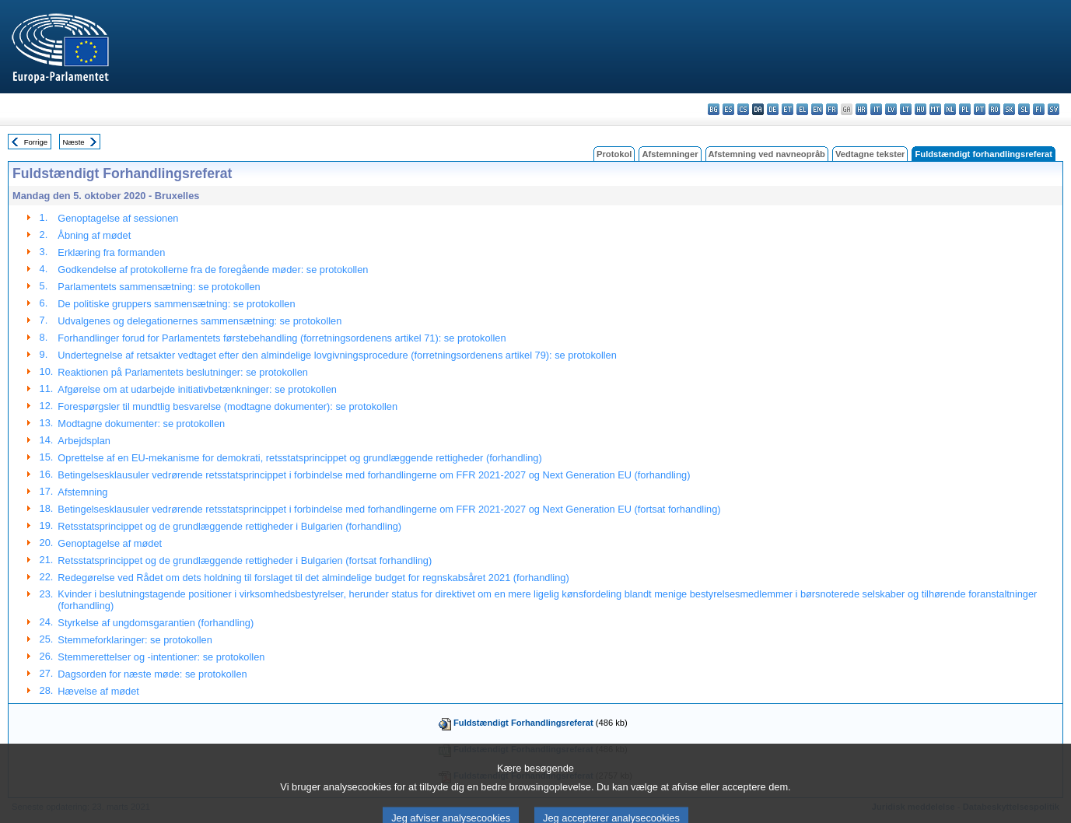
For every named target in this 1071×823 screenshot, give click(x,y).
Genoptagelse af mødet (110, 543)
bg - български (713, 109)
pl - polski (965, 109)
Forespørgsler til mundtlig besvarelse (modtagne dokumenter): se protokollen (227, 406)
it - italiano (876, 109)
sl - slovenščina (1024, 109)
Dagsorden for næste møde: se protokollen (152, 674)
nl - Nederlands (950, 109)
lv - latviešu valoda (891, 109)
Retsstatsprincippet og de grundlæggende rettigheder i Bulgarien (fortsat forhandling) (245, 560)
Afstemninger (670, 154)
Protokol (614, 154)
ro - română (994, 109)
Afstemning (82, 492)
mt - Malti (935, 109)
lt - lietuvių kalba (906, 109)
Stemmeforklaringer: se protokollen (135, 640)
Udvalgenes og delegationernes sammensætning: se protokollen (199, 321)
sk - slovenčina (1009, 109)
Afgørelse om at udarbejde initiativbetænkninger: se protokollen (197, 389)
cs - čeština (743, 109)
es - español (728, 109)
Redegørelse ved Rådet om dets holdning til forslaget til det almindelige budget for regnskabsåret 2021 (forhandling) (313, 577)
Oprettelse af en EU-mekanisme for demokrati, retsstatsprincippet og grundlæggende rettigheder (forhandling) (299, 458)
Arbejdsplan (84, 441)
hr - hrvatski (861, 109)
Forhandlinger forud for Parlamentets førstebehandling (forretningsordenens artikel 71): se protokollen (282, 338)
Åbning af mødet (94, 235)
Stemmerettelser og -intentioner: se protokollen (161, 657)
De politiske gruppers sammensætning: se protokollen (176, 304)
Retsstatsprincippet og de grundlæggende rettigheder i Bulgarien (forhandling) (229, 526)
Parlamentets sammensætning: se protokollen (159, 286)
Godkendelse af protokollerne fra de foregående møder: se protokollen (213, 269)
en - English (817, 109)
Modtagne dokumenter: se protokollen (141, 423)
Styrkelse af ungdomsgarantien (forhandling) (156, 623)
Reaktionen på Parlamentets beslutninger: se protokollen (183, 372)
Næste (73, 142)
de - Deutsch (773, 109)
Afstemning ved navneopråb (767, 154)
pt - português (979, 109)
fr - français (832, 109)
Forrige (35, 142)
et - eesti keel (787, 109)
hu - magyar (920, 109)
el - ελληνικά (802, 109)
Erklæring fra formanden (111, 252)
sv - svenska (1053, 109)
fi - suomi (1039, 109)
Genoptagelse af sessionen (118, 218)
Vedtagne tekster (870, 154)
